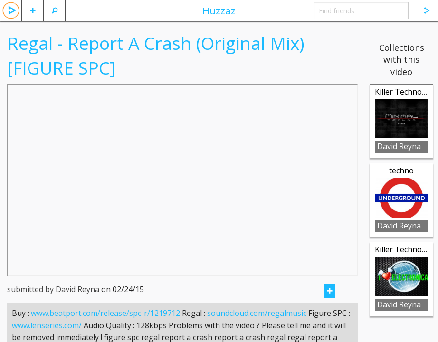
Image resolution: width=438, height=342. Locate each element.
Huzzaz (219, 10)
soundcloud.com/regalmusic (256, 325)
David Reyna (399, 146)
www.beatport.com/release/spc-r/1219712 (105, 325)
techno (401, 170)
